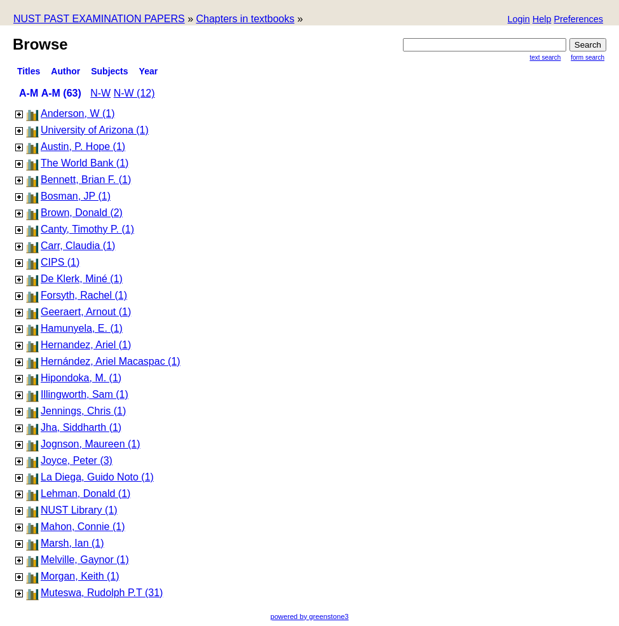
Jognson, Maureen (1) (90, 444)
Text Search (545, 57)
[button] (578, 20)
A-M (28, 93)
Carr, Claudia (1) (78, 245)
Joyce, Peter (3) (76, 460)
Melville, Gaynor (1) (85, 559)
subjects (109, 71)
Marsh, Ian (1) (72, 543)
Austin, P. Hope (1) (83, 146)
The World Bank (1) (84, 163)
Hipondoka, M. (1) (81, 377)
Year (148, 71)
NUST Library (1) (79, 510)
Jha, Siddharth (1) (81, 427)
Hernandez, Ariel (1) (86, 344)
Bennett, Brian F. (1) (86, 179)
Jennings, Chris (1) (83, 410)
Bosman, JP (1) (76, 196)
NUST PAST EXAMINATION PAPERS (99, 18)
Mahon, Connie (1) (83, 526)
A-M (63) (61, 93)
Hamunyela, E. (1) (82, 328)
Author (65, 71)
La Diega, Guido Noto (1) (97, 477)
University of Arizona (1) (95, 130)
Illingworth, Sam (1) (84, 394)
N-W (100, 93)
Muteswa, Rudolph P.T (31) (102, 592)
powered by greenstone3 (309, 616)
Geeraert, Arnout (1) (86, 311)
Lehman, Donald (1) (85, 493)
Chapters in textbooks (245, 18)
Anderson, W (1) (77, 113)
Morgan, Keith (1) (80, 576)
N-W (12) (134, 93)
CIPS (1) (60, 262)
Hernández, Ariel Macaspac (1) (110, 361)
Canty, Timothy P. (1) (87, 229)
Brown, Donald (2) (82, 212)
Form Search (587, 57)
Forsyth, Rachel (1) (84, 295)
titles (28, 71)
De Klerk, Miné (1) (82, 278)
